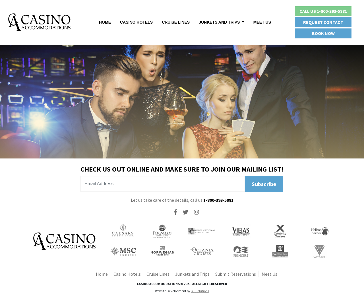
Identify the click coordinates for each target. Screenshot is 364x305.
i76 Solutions (200, 291)
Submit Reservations (235, 274)
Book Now (323, 33)
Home (105, 22)
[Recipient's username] (162, 184)
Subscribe (264, 183)
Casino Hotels (136, 22)
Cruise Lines (176, 22)
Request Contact (323, 22)
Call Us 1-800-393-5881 (323, 11)
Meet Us (262, 22)
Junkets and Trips (192, 274)
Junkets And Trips (220, 22)
